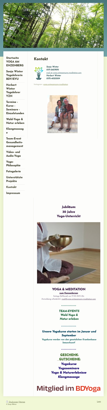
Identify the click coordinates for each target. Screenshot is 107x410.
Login (99, 401)
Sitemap (22, 402)
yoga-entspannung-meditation (55, 84)
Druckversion (12, 402)
